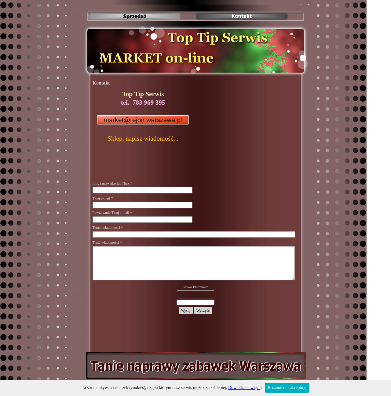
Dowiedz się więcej (245, 387)
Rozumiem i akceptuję (287, 387)
